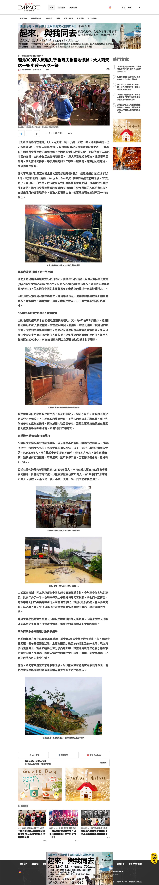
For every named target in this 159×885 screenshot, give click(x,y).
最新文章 (23, 18)
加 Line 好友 (32, 755)
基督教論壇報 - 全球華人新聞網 (29, 7)
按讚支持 (63, 755)
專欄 (58, 18)
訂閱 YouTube (94, 755)
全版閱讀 (73, 7)
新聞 (51, 7)
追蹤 (47, 70)
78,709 (57, 133)
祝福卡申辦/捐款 (135, 864)
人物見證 (48, 18)
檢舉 (108, 69)
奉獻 (129, 7)
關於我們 (23, 864)
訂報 (123, 7)
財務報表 (120, 864)
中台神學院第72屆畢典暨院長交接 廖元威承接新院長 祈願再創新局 (31, 834)
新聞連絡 (35, 864)
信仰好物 (61, 7)
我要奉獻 (104, 763)
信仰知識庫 (92, 18)
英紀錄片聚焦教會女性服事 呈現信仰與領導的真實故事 (94, 832)
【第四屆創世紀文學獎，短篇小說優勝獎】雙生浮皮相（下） (62, 834)
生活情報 (80, 18)
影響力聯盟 (68, 18)
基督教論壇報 (36, 18)
